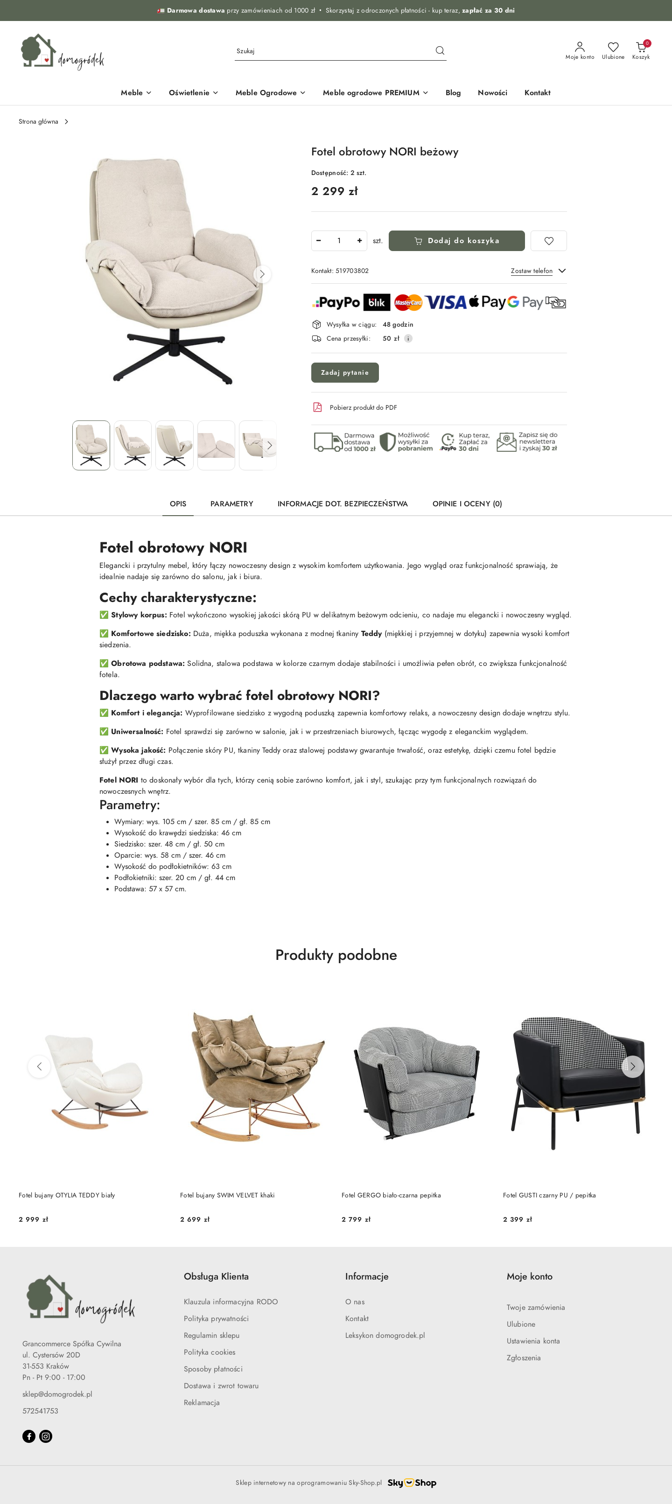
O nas (354, 1302)
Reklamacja (202, 1403)
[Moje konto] (580, 51)
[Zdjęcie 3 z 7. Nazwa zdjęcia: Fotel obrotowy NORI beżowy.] (174, 445)
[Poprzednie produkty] (39, 1067)
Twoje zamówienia (536, 1307)
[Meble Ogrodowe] (271, 93)
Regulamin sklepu (212, 1335)
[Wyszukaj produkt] (341, 51)
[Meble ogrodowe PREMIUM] (376, 93)
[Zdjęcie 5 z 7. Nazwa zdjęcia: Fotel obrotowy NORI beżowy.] (258, 445)
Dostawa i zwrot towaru (221, 1386)
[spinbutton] (339, 241)
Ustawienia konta (533, 1341)
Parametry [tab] (231, 504)
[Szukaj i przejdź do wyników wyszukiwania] (440, 51)
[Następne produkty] (632, 1067)
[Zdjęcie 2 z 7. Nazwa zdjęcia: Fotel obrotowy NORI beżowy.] (133, 445)
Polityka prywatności (216, 1319)
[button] (262, 274)
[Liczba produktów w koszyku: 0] (641, 51)
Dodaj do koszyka (457, 241)
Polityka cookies (210, 1352)
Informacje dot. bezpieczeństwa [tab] (343, 504)
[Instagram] (45, 1436)
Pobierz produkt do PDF (354, 407)
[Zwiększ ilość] (360, 241)
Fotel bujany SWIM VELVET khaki (227, 1195)
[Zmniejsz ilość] (319, 241)
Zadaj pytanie (345, 372)
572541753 (40, 1411)
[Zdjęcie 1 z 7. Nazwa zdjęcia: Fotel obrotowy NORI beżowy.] (91, 445)
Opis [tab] (178, 504)
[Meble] (136, 93)
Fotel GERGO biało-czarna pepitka (391, 1195)
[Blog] (453, 93)
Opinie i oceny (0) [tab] (468, 504)
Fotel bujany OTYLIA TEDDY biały (67, 1195)
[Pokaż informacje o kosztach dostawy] (408, 338)
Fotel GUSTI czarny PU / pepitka (549, 1195)
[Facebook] (28, 1436)
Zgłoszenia (524, 1358)
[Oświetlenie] (194, 93)
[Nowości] (492, 93)
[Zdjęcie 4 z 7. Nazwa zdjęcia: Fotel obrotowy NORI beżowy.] (216, 445)
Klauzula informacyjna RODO (231, 1302)
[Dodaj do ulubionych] (549, 241)
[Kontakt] (538, 93)
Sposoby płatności (213, 1369)
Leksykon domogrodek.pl (385, 1335)
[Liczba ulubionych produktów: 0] (613, 51)
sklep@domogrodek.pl (57, 1394)
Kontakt (357, 1319)
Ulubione (521, 1324)
